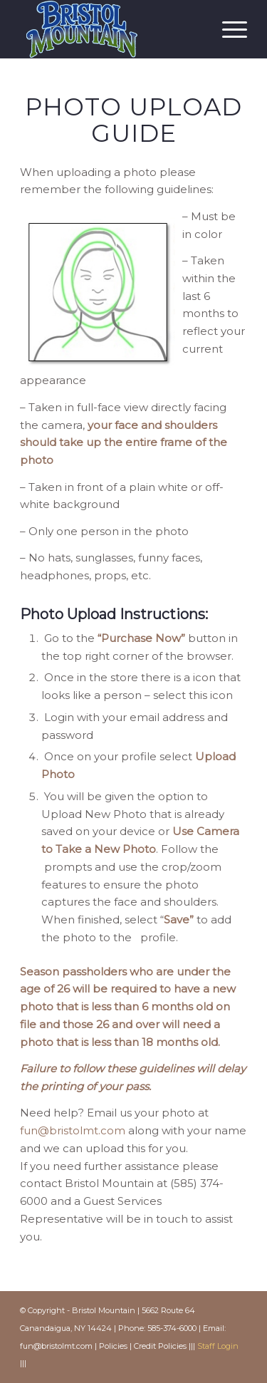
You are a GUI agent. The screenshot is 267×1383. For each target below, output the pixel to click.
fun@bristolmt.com (72, 1130)
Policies (113, 1346)
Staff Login (218, 1346)
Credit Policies (160, 1346)
